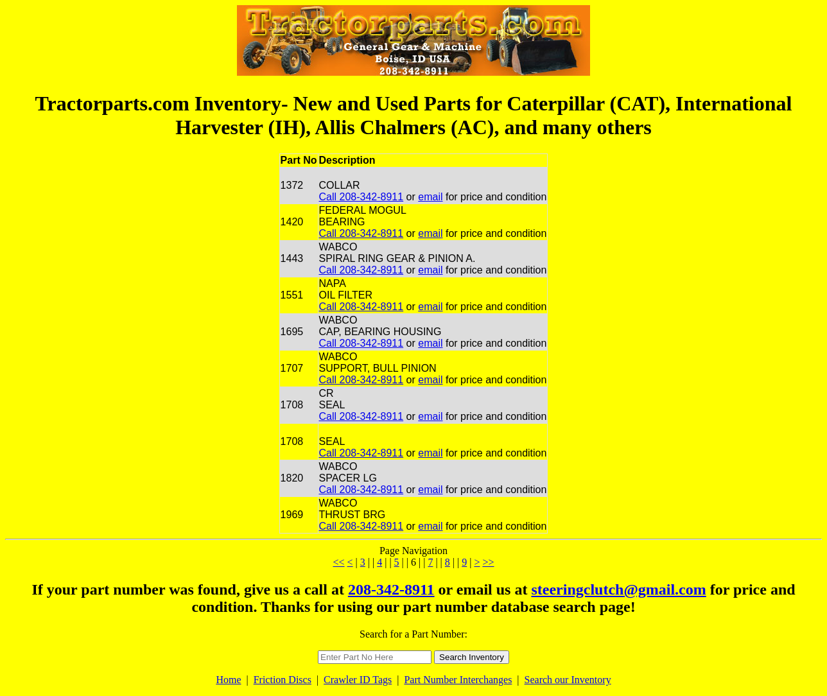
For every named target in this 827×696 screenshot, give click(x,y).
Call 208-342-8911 (361, 196)
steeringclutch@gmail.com (618, 589)
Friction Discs (282, 679)
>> (488, 562)
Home (228, 679)
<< (339, 562)
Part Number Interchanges (458, 679)
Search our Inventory (568, 679)
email (430, 196)
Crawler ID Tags (358, 679)
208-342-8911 (391, 589)
